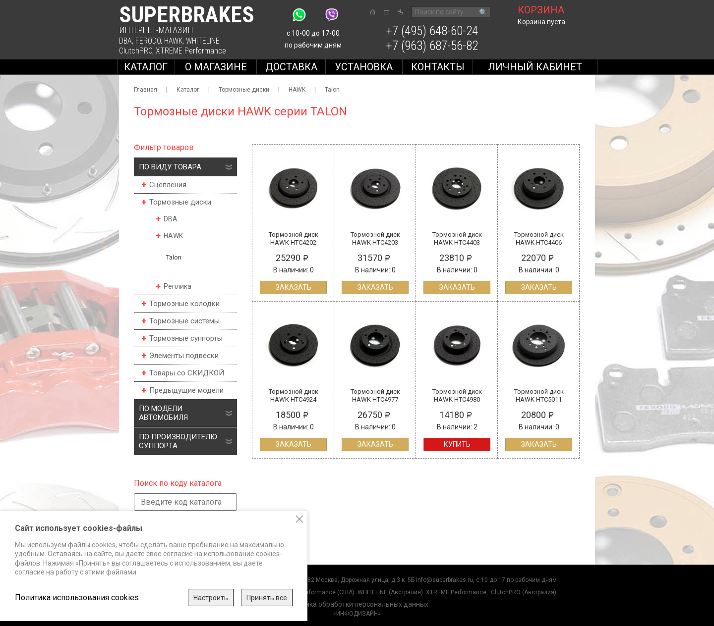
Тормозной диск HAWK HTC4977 (375, 395)
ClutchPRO (135, 50)
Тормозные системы (184, 320)
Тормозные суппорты (186, 338)
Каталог (146, 67)
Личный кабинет (535, 67)
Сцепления (167, 184)
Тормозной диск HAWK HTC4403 (457, 238)
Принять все (266, 598)
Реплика (177, 286)
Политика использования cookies (77, 597)
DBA (125, 41)
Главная (145, 89)
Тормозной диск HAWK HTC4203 (375, 238)
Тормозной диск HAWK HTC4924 (293, 395)
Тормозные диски (244, 89)
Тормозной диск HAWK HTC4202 (293, 238)
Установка (364, 67)
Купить (457, 444)
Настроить (210, 598)
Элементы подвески (184, 355)
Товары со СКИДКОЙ (186, 372)
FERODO (148, 41)
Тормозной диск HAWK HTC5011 (539, 395)
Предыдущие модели (186, 390)
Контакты (438, 67)
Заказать (293, 287)
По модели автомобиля (163, 413)
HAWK (173, 41)
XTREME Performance (191, 50)
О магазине (216, 67)
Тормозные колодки (184, 303)
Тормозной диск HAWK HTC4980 (457, 395)
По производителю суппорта (178, 441)
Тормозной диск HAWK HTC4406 (539, 238)
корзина (541, 10)
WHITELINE (203, 41)
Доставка (291, 67)
